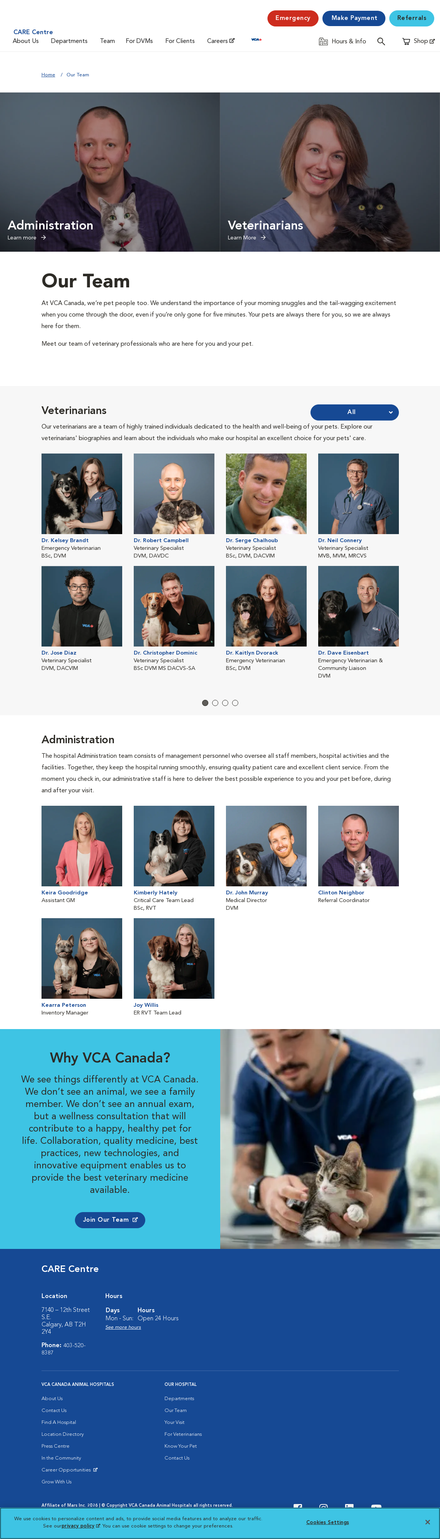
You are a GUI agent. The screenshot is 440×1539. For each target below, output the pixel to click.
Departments (69, 41)
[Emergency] (293, 18)
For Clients (180, 41)
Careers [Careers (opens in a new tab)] (217, 41)
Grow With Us (56, 1483)
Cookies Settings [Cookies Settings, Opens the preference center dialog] (327, 1522)
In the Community (61, 1459)
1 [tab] (205, 704)
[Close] (427, 1522)
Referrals (412, 18)
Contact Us (54, 1412)
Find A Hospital (59, 1424)
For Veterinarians (183, 1435)
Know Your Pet (180, 1447)
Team (107, 41)
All (351, 412)
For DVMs (139, 41)
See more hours (123, 1328)
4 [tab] (235, 704)
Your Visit (174, 1424)
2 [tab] (215, 704)
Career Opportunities (67, 1473)
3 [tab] (225, 704)
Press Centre (56, 1447)
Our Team (175, 1412)
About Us (26, 41)
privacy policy (80, 1526)
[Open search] (383, 41)
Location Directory (63, 1435)
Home (48, 75)
